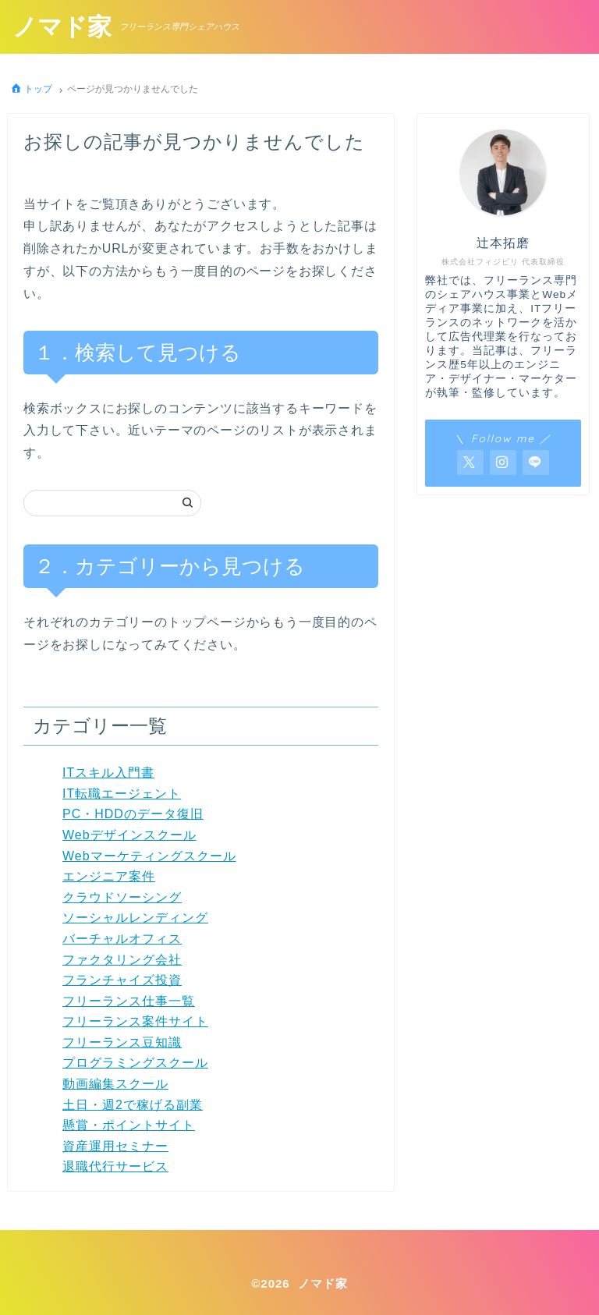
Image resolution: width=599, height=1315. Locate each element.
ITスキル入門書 (108, 772)
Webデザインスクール (129, 835)
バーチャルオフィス (122, 938)
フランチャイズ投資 (122, 980)
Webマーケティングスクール (149, 856)
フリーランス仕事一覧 (128, 1001)
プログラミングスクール (135, 1062)
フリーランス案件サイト (135, 1021)
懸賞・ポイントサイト (128, 1125)
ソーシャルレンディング (135, 917)
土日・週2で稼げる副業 (132, 1104)
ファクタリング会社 (122, 959)
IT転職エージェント (121, 793)
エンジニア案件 (108, 876)
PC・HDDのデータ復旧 (133, 814)
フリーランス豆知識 (122, 1042)
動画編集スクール (115, 1083)
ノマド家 (63, 27)
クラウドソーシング (122, 897)
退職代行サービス (115, 1166)
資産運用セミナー (115, 1146)
